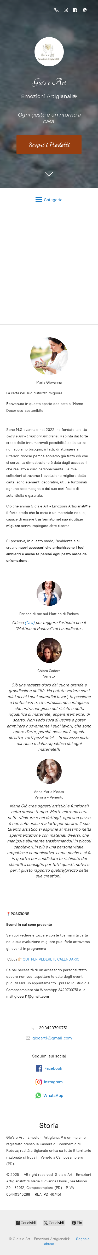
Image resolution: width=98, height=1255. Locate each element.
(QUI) (29, 622)
